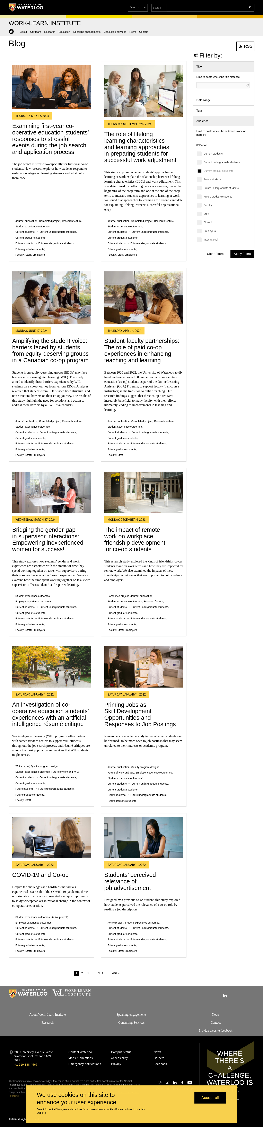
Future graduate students (218, 196)
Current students (213, 153)
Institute (59, 1014)
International (211, 239)
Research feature (71, 220)
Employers (210, 231)
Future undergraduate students (221, 188)
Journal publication (27, 220)
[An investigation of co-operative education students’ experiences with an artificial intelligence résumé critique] (51, 667)
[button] (220, 7)
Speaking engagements (131, 1014)
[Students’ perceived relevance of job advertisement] (143, 837)
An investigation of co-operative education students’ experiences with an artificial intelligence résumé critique (50, 714)
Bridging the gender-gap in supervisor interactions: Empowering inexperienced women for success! (48, 539)
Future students (213, 179)
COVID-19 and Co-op (40, 875)
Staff (206, 213)
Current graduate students (219, 170)
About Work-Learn (41, 1014)
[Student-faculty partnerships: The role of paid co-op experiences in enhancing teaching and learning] (143, 297)
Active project (59, 917)
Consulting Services (131, 1022)
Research (48, 1022)
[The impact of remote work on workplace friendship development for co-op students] (143, 492)
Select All (201, 145)
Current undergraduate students (222, 162)
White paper (22, 766)
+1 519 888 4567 (26, 1064)
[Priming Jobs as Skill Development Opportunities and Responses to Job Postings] (143, 667)
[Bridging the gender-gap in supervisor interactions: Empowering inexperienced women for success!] (51, 492)
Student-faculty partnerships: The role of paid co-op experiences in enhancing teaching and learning (141, 351)
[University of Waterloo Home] (26, 7)
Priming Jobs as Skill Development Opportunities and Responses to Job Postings (140, 714)
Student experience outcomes (33, 226)
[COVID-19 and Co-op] (51, 837)
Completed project (49, 220)
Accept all (210, 1097)
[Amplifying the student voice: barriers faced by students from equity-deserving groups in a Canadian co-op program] (51, 297)
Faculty (208, 205)
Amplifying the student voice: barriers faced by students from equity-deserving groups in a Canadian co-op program (50, 351)
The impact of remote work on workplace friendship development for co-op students (134, 539)
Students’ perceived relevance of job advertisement (130, 881)
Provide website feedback (215, 1030)
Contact (215, 1022)
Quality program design (44, 766)
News (215, 1014)
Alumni (208, 222)
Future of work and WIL (64, 771)
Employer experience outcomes (34, 601)
